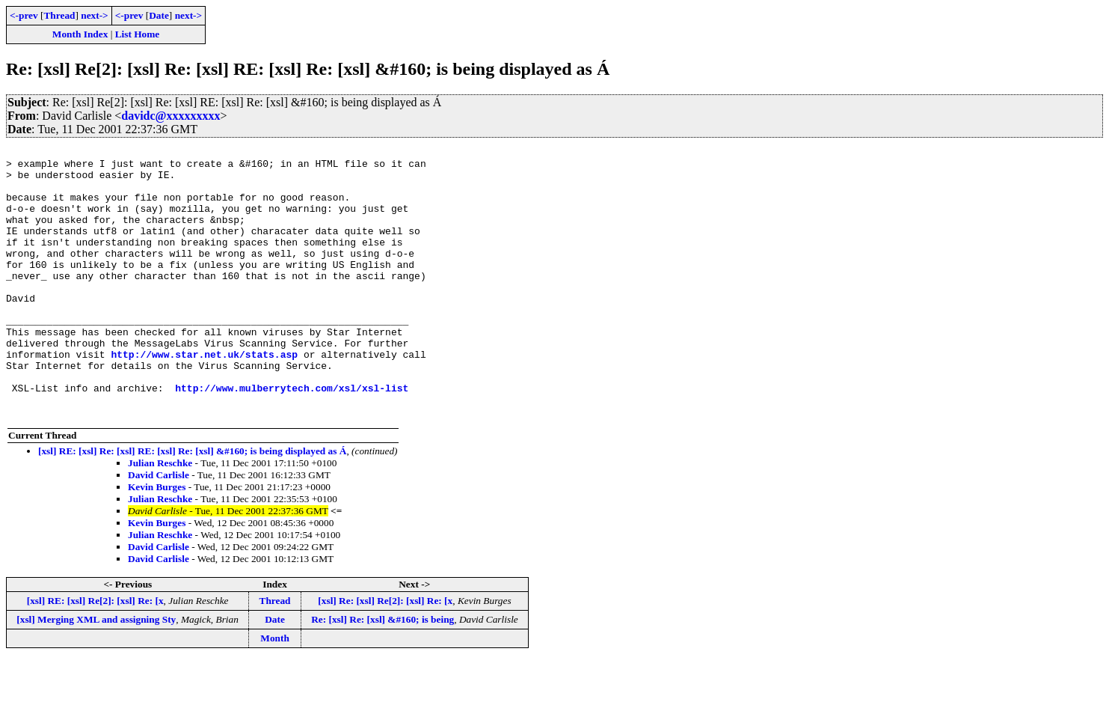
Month (274, 692)
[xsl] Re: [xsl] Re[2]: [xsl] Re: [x (385, 654)
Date (159, 15)
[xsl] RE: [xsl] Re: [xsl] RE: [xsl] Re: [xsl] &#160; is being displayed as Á (192, 504)
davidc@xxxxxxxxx (170, 115)
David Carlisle (158, 528)
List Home (137, 34)
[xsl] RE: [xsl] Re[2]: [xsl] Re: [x (95, 654)
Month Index (80, 34)
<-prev (24, 15)
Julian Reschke (160, 516)
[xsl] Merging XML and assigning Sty (96, 673)
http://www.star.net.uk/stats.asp (204, 396)
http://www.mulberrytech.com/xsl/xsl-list (291, 437)
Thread (59, 15)
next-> (94, 15)
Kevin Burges (156, 540)
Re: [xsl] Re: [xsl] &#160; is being (382, 673)
